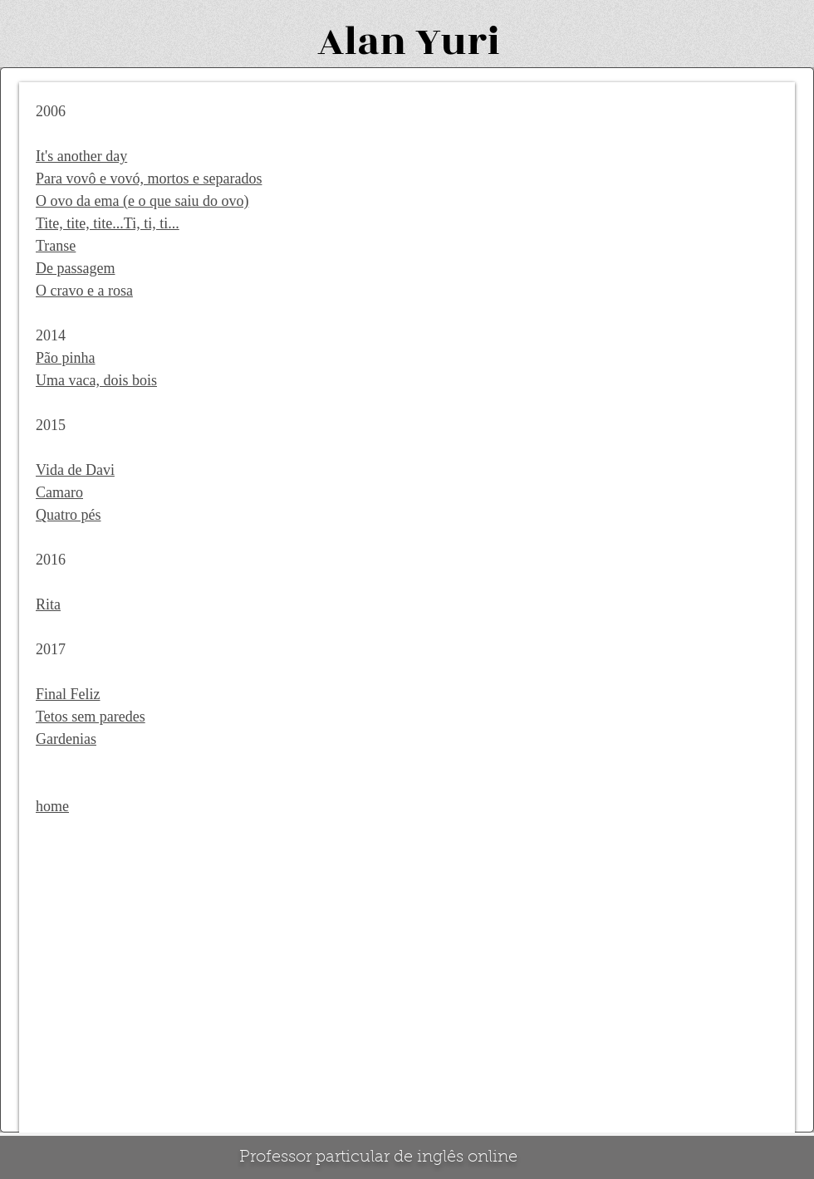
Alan (361, 41)
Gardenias (66, 739)
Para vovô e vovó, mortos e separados (149, 178)
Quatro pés (68, 514)
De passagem (75, 268)
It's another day (81, 156)
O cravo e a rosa (84, 290)
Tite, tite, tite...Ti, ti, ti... (107, 223)
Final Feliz (68, 694)
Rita (48, 604)
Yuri (457, 41)
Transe (56, 245)
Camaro (59, 492)
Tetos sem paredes (90, 716)
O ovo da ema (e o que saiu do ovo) (142, 201)
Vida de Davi (75, 470)
